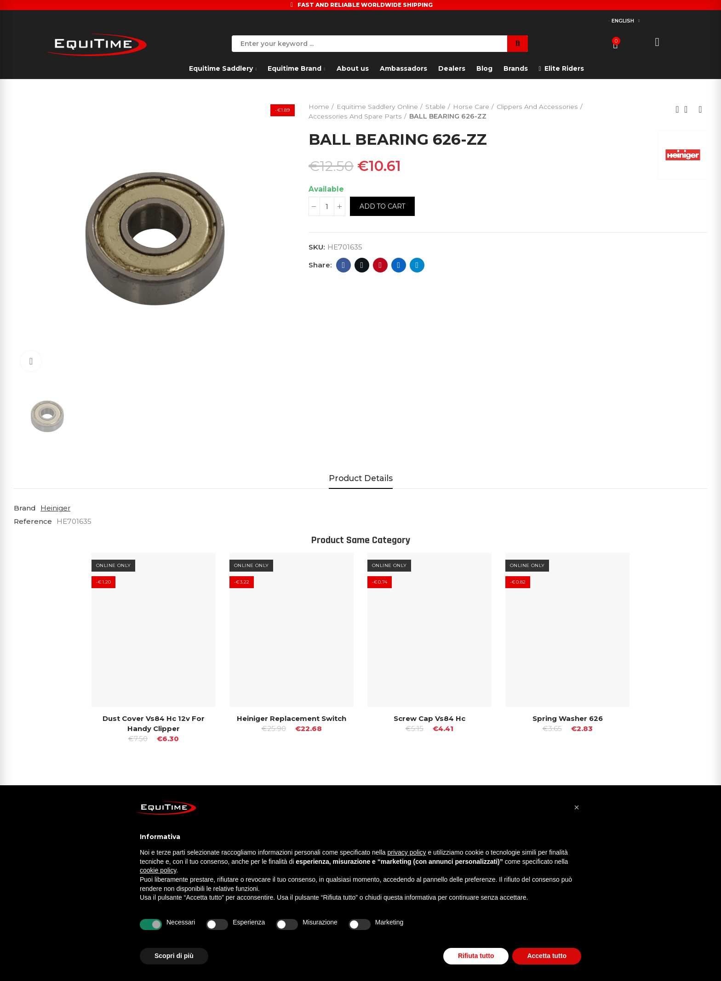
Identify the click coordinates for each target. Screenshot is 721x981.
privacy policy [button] (407, 852)
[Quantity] (327, 206)
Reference (33, 520)
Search (517, 43)
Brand (25, 508)
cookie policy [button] (158, 870)
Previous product (677, 109)
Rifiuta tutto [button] (476, 955)
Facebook (343, 265)
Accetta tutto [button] (546, 955)
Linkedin (399, 265)
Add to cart (383, 207)
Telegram (417, 265)
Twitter (362, 265)
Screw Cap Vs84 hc (429, 718)
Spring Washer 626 (568, 718)
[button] (576, 807)
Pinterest (380, 265)
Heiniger (55, 508)
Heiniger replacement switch (291, 718)
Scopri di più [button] (174, 955)
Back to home (688, 109)
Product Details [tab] (361, 478)
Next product (700, 109)
